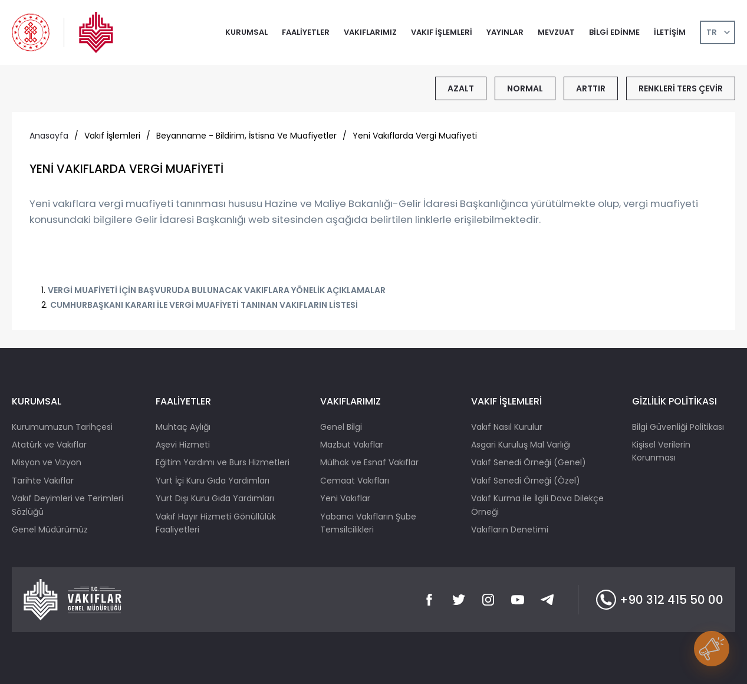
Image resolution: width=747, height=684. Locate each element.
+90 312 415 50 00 (659, 600)
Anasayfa (48, 136)
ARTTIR (591, 88)
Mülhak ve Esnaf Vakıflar (369, 462)
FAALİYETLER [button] (306, 32)
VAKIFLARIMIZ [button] (370, 32)
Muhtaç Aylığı (183, 427)
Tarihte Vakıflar (43, 480)
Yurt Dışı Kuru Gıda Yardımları (215, 498)
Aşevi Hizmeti (183, 444)
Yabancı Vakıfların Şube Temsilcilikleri (368, 523)
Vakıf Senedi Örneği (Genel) (528, 462)
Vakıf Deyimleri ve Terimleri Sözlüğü (67, 504)
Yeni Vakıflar (345, 498)
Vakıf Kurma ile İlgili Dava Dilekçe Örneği (537, 504)
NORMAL (525, 88)
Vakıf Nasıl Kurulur (506, 427)
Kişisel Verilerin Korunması (661, 451)
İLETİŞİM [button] (670, 32)
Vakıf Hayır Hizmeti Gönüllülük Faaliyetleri (216, 523)
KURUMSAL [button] (246, 32)
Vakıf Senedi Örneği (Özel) (525, 480)
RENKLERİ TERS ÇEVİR (681, 88)
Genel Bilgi (341, 427)
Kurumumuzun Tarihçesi (62, 427)
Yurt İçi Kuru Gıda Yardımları (212, 480)
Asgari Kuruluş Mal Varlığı (521, 444)
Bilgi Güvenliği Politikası (678, 427)
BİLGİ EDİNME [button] (614, 32)
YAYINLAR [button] (505, 32)
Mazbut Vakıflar (351, 444)
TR (711, 32)
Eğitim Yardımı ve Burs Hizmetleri (222, 462)
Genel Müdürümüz (50, 529)
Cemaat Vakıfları (354, 480)
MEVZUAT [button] (556, 32)
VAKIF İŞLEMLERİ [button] (441, 32)
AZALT (460, 88)
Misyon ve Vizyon (46, 462)
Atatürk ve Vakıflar (49, 444)
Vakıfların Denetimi (509, 529)
